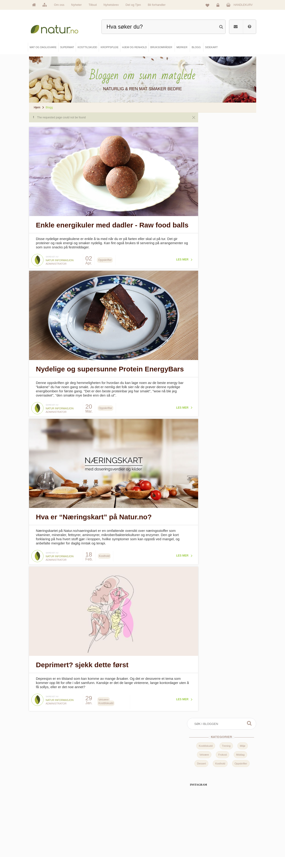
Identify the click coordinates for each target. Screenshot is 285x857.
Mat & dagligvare (103, 810)
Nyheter (76, 5)
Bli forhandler (157, 5)
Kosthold (220, 162)
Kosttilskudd (206, 145)
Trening (226, 145)
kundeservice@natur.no (142, 781)
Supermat (99, 818)
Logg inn (218, 6)
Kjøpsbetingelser (213, 834)
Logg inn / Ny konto (215, 810)
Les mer (164, 258)
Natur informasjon (60, 258)
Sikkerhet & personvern (217, 841)
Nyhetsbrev (111, 5)
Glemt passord (212, 818)
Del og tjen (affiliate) (162, 834)
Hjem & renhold (102, 841)
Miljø (242, 145)
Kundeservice (212, 826)
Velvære (204, 154)
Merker (41, 826)
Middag (240, 154)
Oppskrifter (241, 162)
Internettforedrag (160, 826)
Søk (249, 122)
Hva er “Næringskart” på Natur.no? (94, 503)
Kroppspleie (101, 834)
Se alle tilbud (44, 841)
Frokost (222, 154)
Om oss (59, 5)
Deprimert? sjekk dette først (82, 642)
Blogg (154, 810)
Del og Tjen (133, 5)
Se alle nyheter (45, 834)
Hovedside (43, 810)
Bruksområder (159, 818)
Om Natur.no (44, 818)
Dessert (201, 162)
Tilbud (92, 5)
